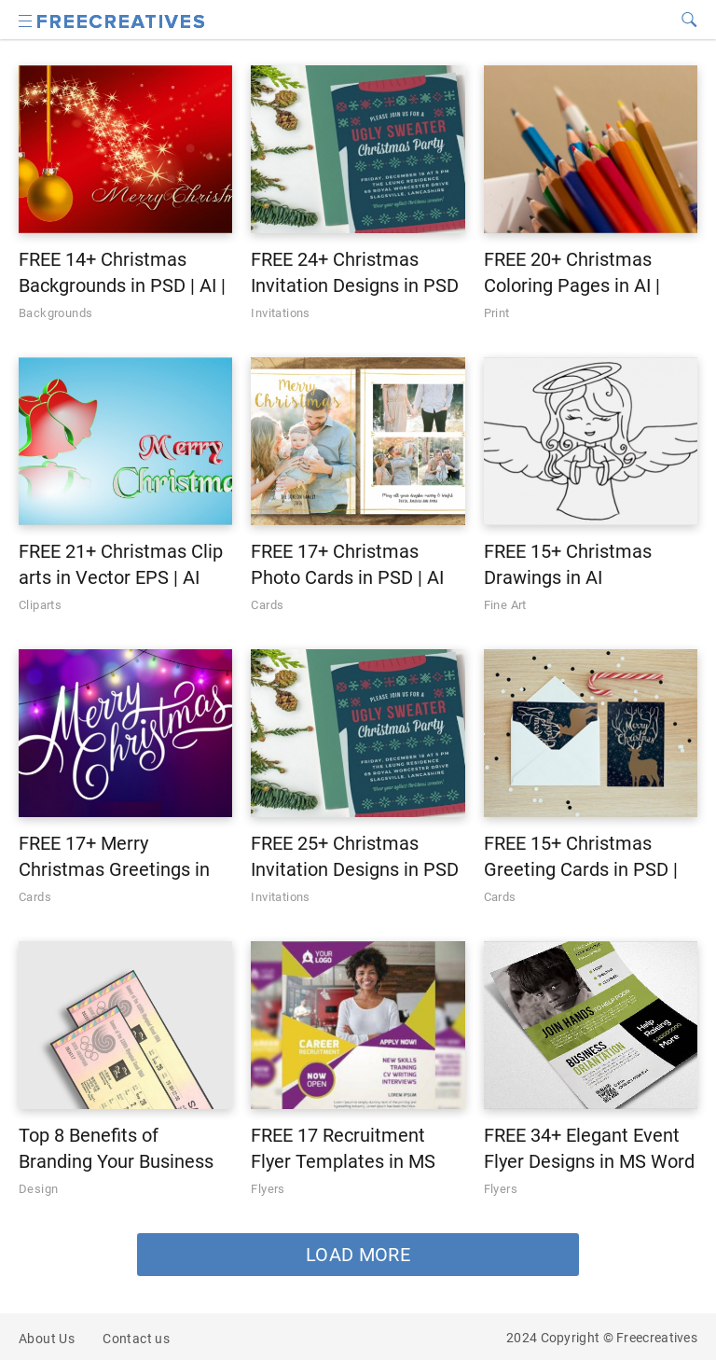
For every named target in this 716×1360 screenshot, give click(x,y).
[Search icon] (26, 19)
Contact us (136, 1338)
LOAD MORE (358, 1254)
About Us (47, 1338)
